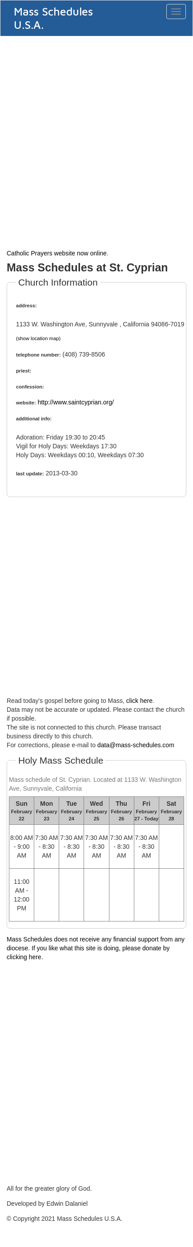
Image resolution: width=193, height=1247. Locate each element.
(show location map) (38, 338)
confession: (30, 386)
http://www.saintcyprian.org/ (76, 402)
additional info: (34, 418)
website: (26, 402)
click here (139, 700)
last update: (30, 473)
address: (26, 305)
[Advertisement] (96, 141)
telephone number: (38, 354)
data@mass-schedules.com (135, 745)
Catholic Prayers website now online (57, 253)
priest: (23, 370)
